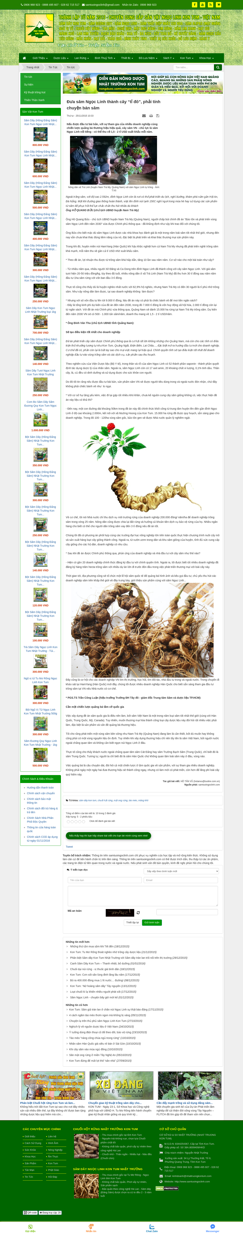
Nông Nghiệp (55, 1149)
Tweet (69, 846)
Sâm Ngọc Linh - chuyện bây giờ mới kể (94, 997)
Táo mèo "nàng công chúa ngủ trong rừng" (94, 1037)
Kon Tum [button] (186, 59)
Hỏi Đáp (52, 1176)
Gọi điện (30, 1231)
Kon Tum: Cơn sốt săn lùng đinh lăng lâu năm (97, 974)
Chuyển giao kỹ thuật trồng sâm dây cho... (115, 1102)
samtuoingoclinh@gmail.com (102, 4)
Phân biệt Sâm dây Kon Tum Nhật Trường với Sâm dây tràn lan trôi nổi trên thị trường (120, 957)
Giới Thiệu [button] (40, 59)
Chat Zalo (152, 1231)
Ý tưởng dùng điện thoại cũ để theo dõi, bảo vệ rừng (100, 1032)
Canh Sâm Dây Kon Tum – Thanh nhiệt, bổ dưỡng (99, 963)
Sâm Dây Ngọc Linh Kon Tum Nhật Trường (108, 1169)
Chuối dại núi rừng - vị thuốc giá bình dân (94, 969)
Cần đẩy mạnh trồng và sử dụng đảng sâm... (185, 1102)
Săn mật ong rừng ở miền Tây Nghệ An (92, 1055)
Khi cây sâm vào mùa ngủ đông (88, 1049)
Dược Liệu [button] (61, 59)
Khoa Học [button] (206, 59)
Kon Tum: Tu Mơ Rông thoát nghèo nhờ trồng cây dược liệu (105, 952)
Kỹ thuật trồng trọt (34, 92)
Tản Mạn (29, 1170)
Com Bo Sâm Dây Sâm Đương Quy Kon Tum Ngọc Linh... (40, 405)
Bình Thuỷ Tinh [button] (105, 59)
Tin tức (28, 76)
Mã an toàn (75, 910)
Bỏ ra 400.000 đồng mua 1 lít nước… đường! (96, 980)
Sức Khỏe (30, 1149)
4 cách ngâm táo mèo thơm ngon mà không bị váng (99, 1015)
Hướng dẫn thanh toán (40, 787)
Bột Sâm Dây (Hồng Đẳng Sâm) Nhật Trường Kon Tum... (40, 440)
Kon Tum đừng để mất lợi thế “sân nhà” (92, 1060)
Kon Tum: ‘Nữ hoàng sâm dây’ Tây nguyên (95, 986)
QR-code (30, 1212)
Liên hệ (52, 1136)
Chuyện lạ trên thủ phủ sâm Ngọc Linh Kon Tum (97, 1020)
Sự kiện (28, 84)
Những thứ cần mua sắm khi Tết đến (92, 946)
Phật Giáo (53, 1170)
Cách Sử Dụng (33, 1143)
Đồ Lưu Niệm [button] (148, 59)
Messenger (212, 1231)
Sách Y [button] (168, 59)
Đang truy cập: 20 (50, 1212)
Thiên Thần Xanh (34, 100)
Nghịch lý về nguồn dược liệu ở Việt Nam (93, 1026)
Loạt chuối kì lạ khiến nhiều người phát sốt (95, 991)
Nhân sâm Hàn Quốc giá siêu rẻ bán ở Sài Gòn (97, 1043)
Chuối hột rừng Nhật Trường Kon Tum (105, 1129)
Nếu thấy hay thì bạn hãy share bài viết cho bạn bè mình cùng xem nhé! (108, 835)
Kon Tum (53, 1163)
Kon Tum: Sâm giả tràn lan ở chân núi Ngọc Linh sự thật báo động (108, 1009)
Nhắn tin (91, 1231)
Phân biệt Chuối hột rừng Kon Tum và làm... (47, 1102)
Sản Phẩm (30, 1163)
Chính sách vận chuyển (41, 793)
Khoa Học (30, 1156)
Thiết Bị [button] (127, 59)
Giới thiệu (30, 1136)
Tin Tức (29, 1176)
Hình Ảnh (53, 1143)
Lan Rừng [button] (81, 59)
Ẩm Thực (53, 1156)
